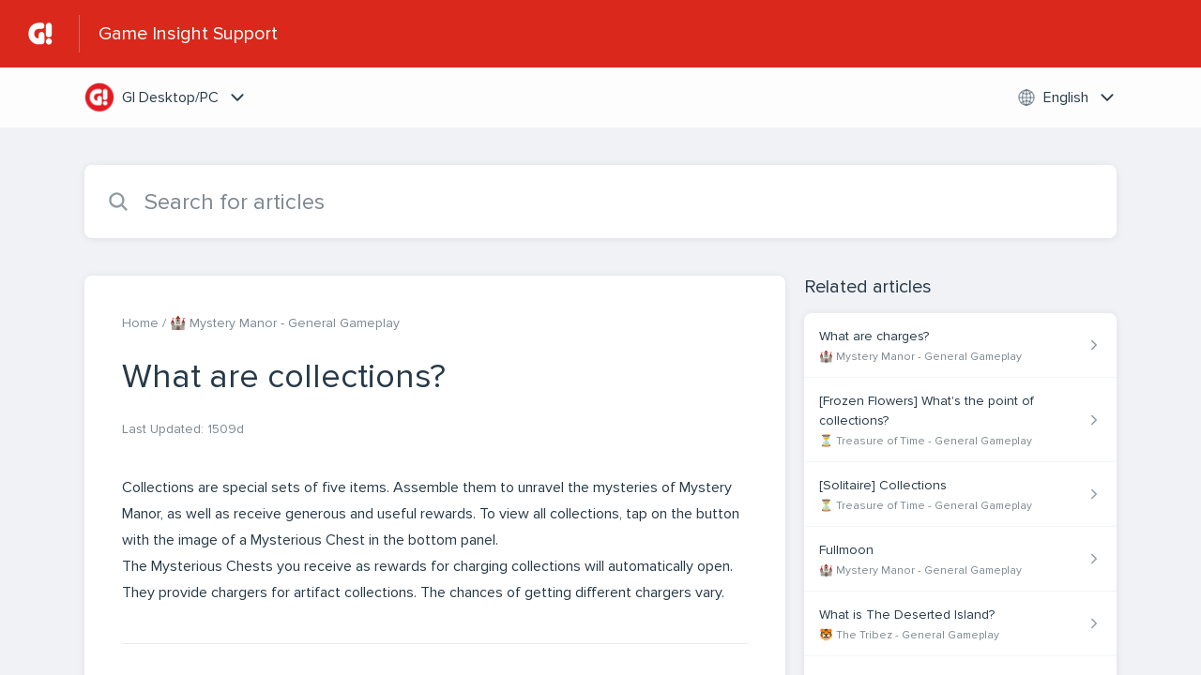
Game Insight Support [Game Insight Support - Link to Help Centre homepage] (188, 33)
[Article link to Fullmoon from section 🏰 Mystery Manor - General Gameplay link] (960, 559)
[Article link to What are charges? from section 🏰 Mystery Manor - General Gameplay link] (960, 345)
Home (140, 323)
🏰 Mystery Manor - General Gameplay (285, 323)
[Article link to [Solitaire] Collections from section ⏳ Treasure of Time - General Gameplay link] (960, 494)
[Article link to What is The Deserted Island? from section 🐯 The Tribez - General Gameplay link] (960, 624)
